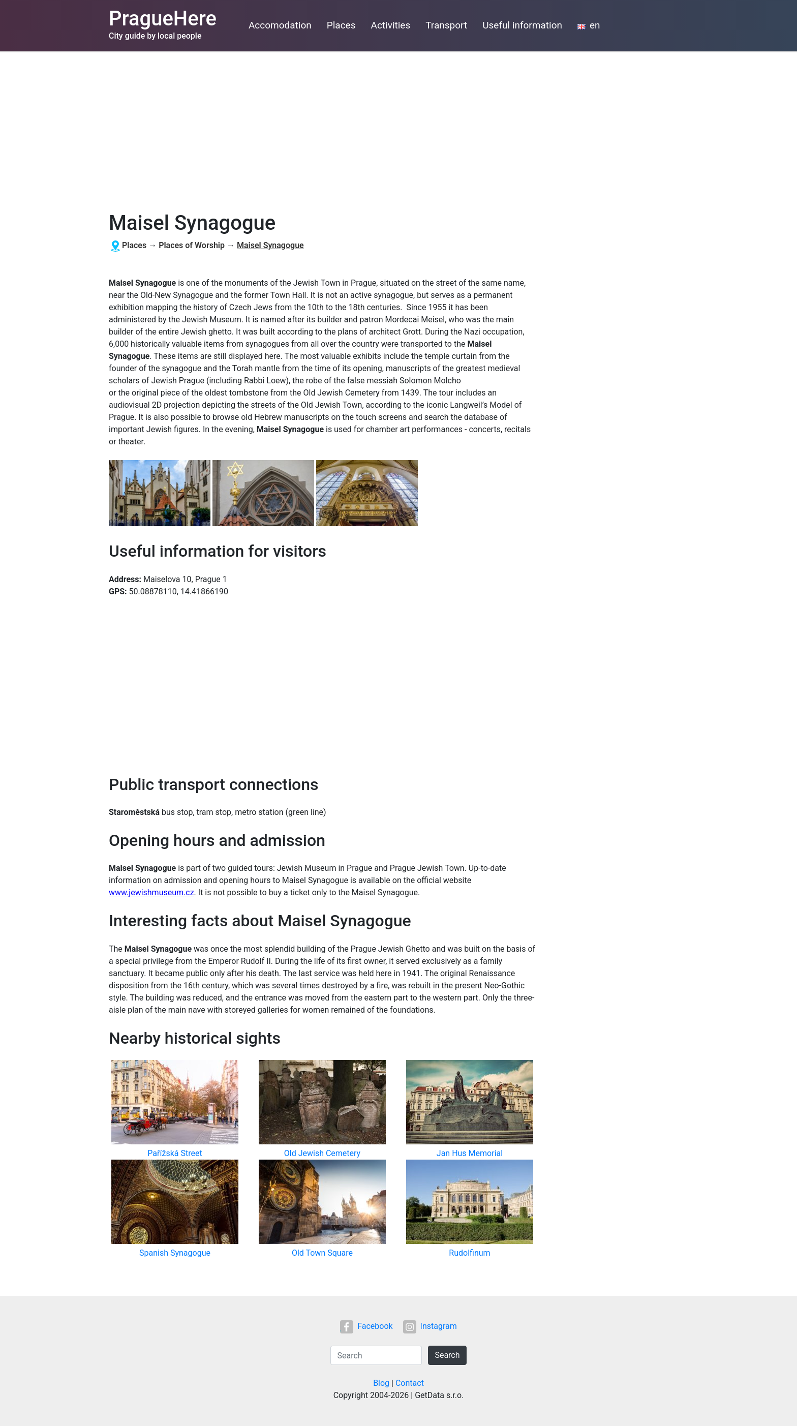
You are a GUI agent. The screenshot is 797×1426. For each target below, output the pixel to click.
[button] (160, 494)
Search (447, 1355)
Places (341, 25)
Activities (391, 25)
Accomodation (280, 25)
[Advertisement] (398, 127)
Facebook (366, 1326)
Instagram (430, 1326)
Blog (381, 1383)
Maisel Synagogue (270, 245)
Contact (409, 1383)
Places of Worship (192, 245)
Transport (446, 25)
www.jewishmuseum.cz (151, 892)
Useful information (522, 25)
